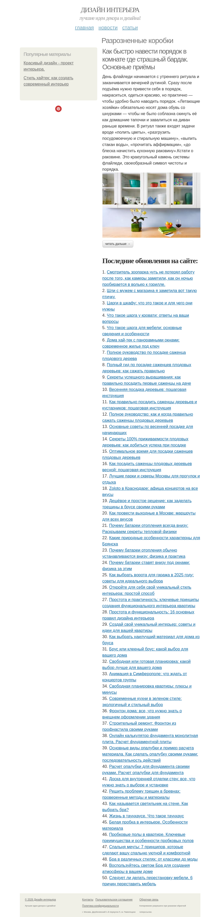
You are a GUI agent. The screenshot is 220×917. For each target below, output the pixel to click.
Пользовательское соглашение (114, 899)
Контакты (87, 899)
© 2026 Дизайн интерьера (40, 899)
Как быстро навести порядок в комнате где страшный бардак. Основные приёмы (145, 59)
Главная (84, 27)
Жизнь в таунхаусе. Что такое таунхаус (146, 816)
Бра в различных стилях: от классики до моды (153, 859)
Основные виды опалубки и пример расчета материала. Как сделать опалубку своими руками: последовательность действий (150, 754)
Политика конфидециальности (100, 905)
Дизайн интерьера (110, 10)
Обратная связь (149, 899)
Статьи (130, 27)
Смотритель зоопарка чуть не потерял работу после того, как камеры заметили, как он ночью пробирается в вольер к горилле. (148, 278)
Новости (108, 27)
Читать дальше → (118, 244)
